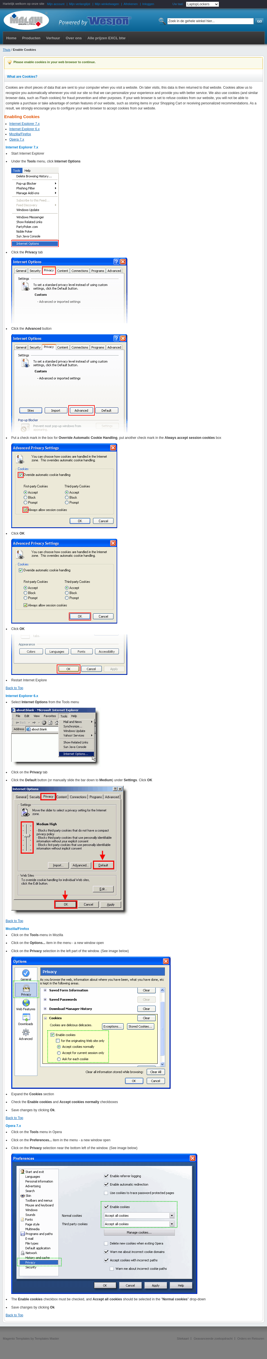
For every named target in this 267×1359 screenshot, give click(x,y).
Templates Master (47, 1338)
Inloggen (148, 4)
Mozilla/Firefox (20, 134)
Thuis (6, 49)
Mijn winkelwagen (107, 4)
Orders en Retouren (250, 1338)
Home (11, 38)
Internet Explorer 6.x (24, 129)
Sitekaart (183, 1338)
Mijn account (56, 4)
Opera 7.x (16, 139)
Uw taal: (178, 4)
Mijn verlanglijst (79, 4)
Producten (31, 38)
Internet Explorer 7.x (24, 124)
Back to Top (14, 688)
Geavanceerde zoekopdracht (213, 1338)
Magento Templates (16, 1338)
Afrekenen (131, 4)
